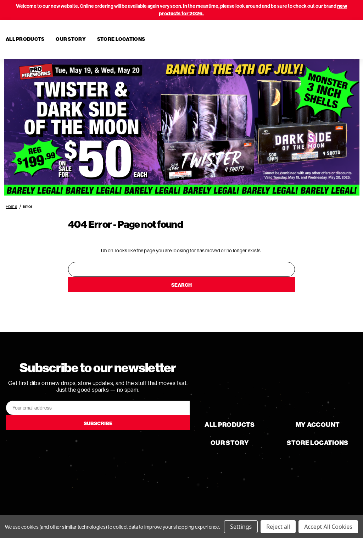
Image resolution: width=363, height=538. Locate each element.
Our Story (71, 39)
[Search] (316, 40)
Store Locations (121, 39)
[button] (181, 127)
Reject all (278, 527)
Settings (241, 527)
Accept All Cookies (328, 527)
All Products (25, 39)
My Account (318, 425)
